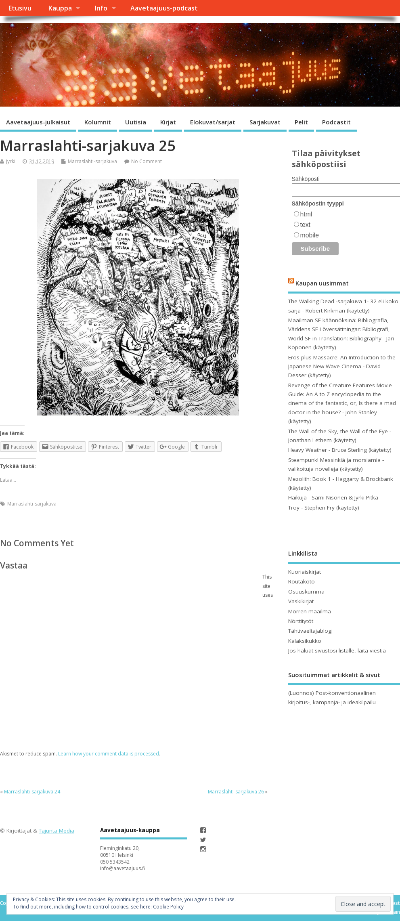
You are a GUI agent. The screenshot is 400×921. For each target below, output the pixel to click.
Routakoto (301, 581)
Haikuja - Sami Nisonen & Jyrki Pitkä (333, 497)
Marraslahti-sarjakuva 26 (236, 791)
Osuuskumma (306, 591)
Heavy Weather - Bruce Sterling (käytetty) (340, 449)
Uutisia (135, 122)
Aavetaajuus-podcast (164, 8)
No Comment (146, 161)
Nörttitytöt (300, 621)
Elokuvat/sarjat (212, 122)
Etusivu (19, 8)
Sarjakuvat (265, 122)
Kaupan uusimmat (322, 283)
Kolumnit (97, 122)
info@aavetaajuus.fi (122, 868)
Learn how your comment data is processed (108, 753)
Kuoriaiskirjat (304, 571)
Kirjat (168, 122)
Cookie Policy (168, 906)
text (305, 224)
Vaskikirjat (301, 601)
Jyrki (10, 161)
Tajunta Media (56, 830)
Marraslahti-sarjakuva (92, 161)
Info (100, 8)
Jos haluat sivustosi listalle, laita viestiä (337, 650)
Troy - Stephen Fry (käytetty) (323, 507)
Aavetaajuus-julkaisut (38, 122)
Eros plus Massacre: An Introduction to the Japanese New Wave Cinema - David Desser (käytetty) (342, 366)
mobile (309, 235)
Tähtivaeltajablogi (310, 630)
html (306, 214)
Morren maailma (309, 611)
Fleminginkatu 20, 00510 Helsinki (120, 851)
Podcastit (336, 122)
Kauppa (60, 8)
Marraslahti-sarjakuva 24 (32, 791)
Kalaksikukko (304, 640)
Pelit (301, 122)
